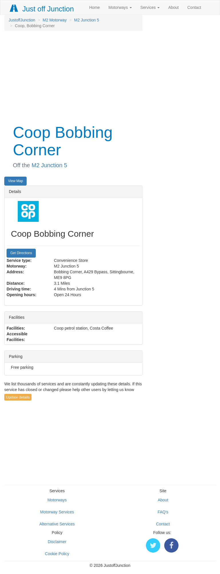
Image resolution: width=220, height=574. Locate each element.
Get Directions (21, 253)
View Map (15, 181)
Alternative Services (57, 524)
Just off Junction (42, 9)
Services (150, 7)
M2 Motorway (55, 20)
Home (94, 7)
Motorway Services (57, 512)
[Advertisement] (73, 77)
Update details (18, 397)
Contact (194, 7)
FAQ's (163, 512)
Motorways (120, 7)
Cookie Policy (57, 553)
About (173, 7)
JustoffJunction (22, 20)
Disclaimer (57, 541)
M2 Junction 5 (86, 20)
